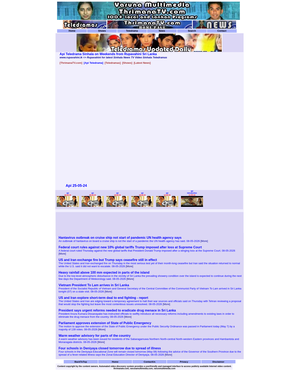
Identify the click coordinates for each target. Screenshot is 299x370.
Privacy (184, 361)
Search (192, 30)
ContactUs (150, 361)
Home (72, 30)
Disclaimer (218, 361)
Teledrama (132, 30)
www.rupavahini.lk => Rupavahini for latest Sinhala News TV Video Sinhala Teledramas (113, 57)
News (162, 30)
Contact (221, 30)
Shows (102, 30)
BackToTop (81, 361)
